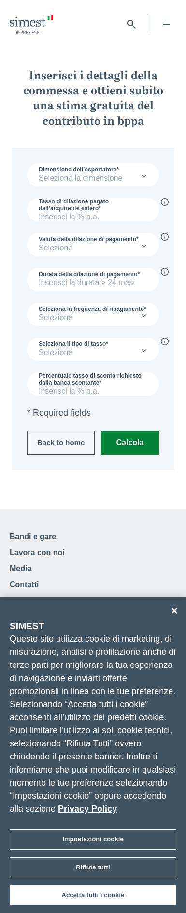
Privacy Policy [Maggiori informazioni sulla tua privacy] (87, 811)
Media (20, 568)
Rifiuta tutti (93, 869)
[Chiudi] (174, 613)
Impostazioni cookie (93, 841)
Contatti (24, 584)
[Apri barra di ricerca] (131, 24)
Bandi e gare (33, 536)
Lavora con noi (37, 552)
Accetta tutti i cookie (93, 897)
